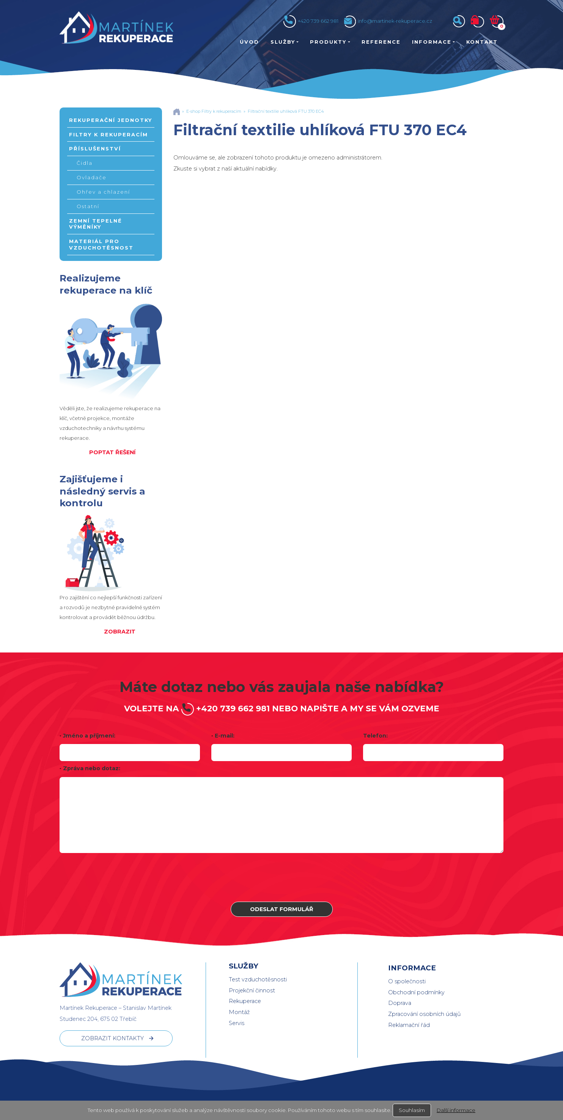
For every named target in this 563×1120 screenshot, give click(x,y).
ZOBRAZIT (119, 631)
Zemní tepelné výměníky (95, 224)
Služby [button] (282, 42)
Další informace (456, 1110)
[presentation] (281, 877)
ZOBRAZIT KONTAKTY (112, 1038)
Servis (236, 1023)
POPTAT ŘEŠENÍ (112, 452)
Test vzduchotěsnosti (258, 979)
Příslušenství (95, 148)
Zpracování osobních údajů (424, 1014)
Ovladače (92, 177)
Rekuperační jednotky (110, 120)
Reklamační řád (409, 1025)
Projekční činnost (252, 990)
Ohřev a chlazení (103, 192)
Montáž (239, 1012)
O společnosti (407, 981)
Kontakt (482, 42)
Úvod (249, 42)
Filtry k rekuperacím (108, 134)
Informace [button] (431, 42)
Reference (381, 42)
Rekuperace (245, 1001)
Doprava (399, 1003)
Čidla (85, 163)
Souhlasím (412, 1110)
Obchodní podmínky (416, 992)
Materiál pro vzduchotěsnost (101, 244)
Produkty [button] (328, 42)
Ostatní (88, 206)
